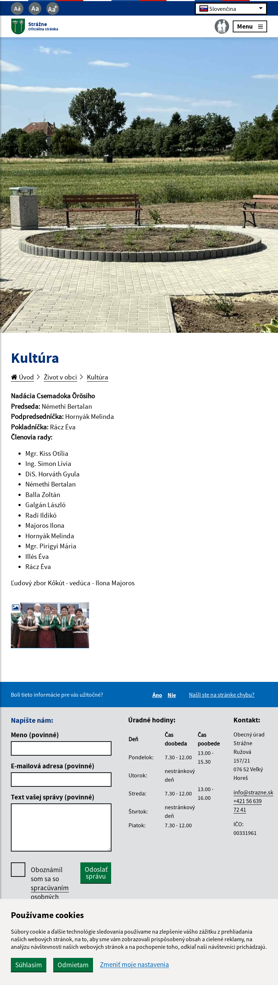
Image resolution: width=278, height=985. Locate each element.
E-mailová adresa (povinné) (52, 765)
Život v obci (60, 377)
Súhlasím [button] (28, 964)
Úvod (22, 377)
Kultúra (97, 377)
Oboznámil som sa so (50, 887)
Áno (158, 695)
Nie (173, 695)
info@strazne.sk (253, 792)
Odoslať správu (96, 872)
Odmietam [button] (73, 964)
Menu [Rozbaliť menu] (250, 26)
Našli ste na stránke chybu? (221, 694)
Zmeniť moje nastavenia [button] (134, 964)
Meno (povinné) (35, 734)
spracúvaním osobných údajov (50, 896)
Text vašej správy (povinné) (52, 797)
